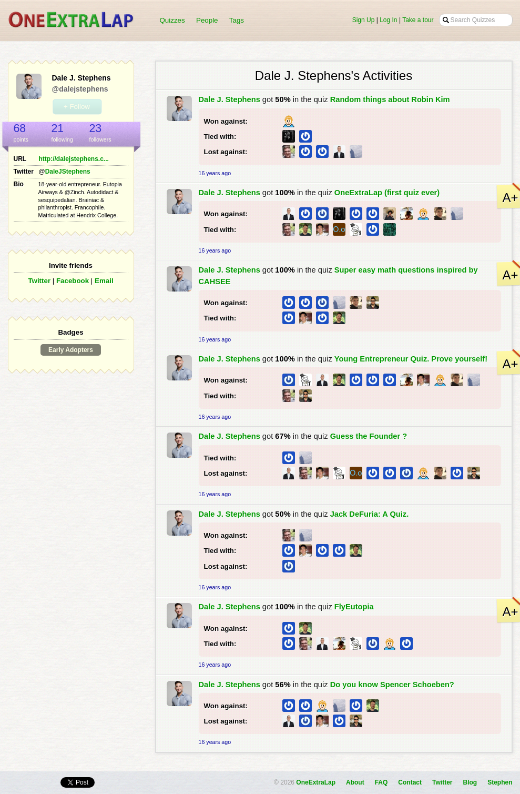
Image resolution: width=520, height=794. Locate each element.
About (355, 782)
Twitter (39, 281)
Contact (410, 782)
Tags (236, 20)
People (207, 20)
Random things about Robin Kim (390, 99)
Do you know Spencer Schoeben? (392, 684)
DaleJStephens (67, 171)
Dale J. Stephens (229, 99)
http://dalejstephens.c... (74, 159)
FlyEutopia (354, 606)
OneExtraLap (315, 782)
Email (104, 281)
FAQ (381, 782)
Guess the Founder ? (368, 436)
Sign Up (363, 20)
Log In (388, 20)
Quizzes (172, 20)
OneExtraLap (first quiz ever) (387, 192)
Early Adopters (70, 350)
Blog (470, 782)
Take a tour (417, 20)
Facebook (72, 281)
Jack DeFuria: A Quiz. (369, 514)
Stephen (499, 782)
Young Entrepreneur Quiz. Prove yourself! (410, 359)
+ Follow (77, 106)
